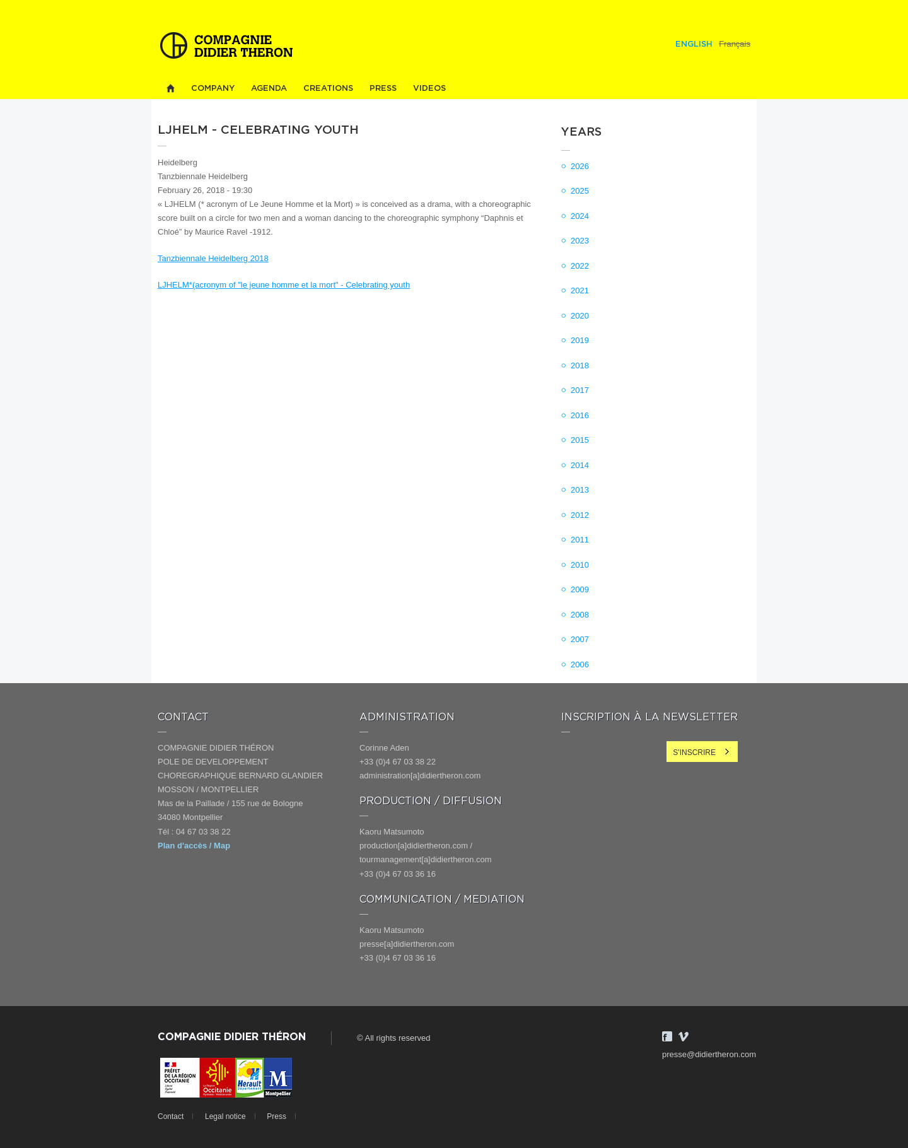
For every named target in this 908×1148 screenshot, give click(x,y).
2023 (580, 240)
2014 (580, 465)
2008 (580, 614)
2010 (580, 565)
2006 (580, 664)
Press (383, 89)
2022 (580, 266)
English (694, 44)
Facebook (667, 1036)
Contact (170, 1116)
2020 (580, 315)
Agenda (269, 89)
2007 (580, 639)
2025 (580, 191)
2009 (580, 589)
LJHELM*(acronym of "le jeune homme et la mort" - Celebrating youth (284, 285)
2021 (580, 290)
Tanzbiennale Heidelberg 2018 (213, 258)
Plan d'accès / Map (194, 845)
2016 (580, 415)
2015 (580, 440)
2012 (580, 515)
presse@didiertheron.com (709, 1054)
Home (170, 88)
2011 (580, 539)
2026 (580, 166)
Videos (429, 89)
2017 (580, 390)
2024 (580, 216)
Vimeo (683, 1036)
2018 (580, 365)
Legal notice (225, 1116)
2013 (580, 490)
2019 (580, 340)
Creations (328, 89)
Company (213, 89)
